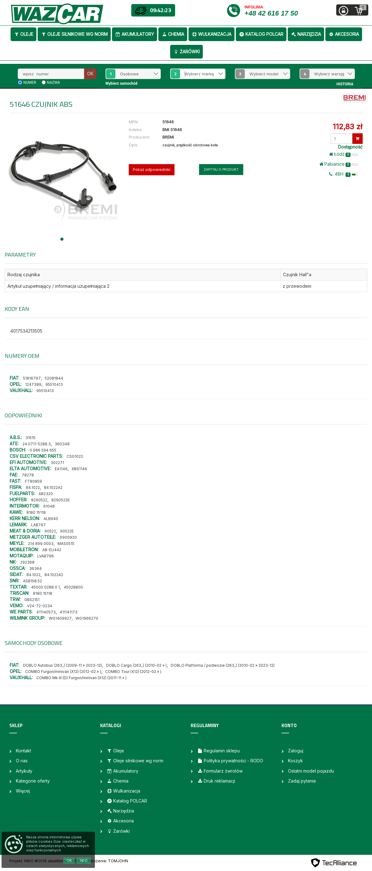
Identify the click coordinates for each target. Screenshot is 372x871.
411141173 (68, 612)
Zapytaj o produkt (221, 169)
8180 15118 (36, 512)
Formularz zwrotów (220, 771)
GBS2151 (32, 599)
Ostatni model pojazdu (311, 771)
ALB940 (51, 518)
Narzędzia (306, 34)
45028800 (73, 587)
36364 (35, 568)
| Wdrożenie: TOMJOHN (106, 861)
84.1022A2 (53, 487)
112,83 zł (347, 126)
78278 (28, 475)
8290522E (60, 500)
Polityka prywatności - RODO (230, 760)
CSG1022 (75, 456)
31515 (30, 437)
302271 (57, 462)
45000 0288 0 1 (45, 587)
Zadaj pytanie (302, 780)
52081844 (54, 378)
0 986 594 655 (43, 450)
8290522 (39, 500)
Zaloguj (295, 750)
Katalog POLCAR (261, 34)
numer (29, 82)
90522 (50, 531)
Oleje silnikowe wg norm (74, 34)
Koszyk (295, 760)
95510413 (54, 384)
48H (343, 174)
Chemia (172, 34)
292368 (27, 562)
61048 (49, 506)
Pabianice (338, 164)
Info (84, 860)
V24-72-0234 (39, 606)
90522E (67, 531)
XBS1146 (79, 468)
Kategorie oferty (33, 780)
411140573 (46, 612)
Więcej (23, 790)
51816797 (32, 378)
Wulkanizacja (211, 34)
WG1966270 (87, 618)
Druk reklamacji (216, 780)
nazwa (53, 82)
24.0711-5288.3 (36, 444)
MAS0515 (66, 543)
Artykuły (24, 771)
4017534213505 (26, 331)
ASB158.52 (32, 581)
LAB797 (38, 525)
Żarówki (186, 51)
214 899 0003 (40, 543)
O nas (22, 760)
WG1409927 (60, 618)
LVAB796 (45, 556)
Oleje (23, 34)
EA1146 (61, 468)
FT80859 (33, 481)
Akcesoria (343, 34)
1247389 (33, 384)
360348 (62, 444)
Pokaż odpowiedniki (151, 169)
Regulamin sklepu (218, 750)
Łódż (343, 154)
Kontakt (23, 750)
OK (90, 73)
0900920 (68, 537)
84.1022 (33, 487)
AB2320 (46, 493)
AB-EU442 (51, 549)
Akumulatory (134, 34)
